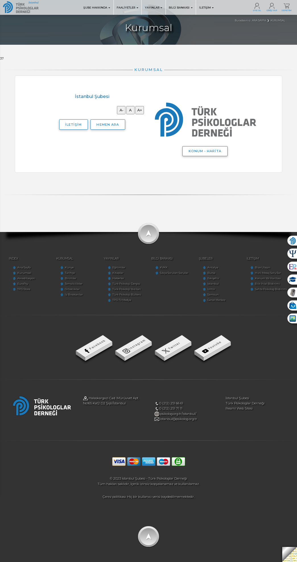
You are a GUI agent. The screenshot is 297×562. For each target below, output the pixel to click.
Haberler (118, 278)
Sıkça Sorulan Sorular (174, 272)
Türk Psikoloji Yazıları (126, 289)
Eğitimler (118, 267)
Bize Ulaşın (262, 267)
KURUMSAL (64, 258)
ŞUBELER (206, 258)
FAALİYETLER (127, 7)
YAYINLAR (153, 7)
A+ (139, 110)
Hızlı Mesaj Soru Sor (268, 272)
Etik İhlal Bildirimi (267, 283)
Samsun (213, 294)
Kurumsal (24, 272)
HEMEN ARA (107, 125)
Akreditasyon (26, 278)
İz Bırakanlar (74, 294)
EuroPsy (22, 283)
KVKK (164, 267)
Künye (69, 267)
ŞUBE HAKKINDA (96, 7)
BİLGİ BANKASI (181, 7)
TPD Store (23, 289)
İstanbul (213, 283)
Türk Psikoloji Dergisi (126, 283)
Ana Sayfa (24, 267)
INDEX (13, 258)
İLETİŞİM (206, 7)
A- (121, 110)
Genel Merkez (216, 300)
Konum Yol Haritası (268, 278)
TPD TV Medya (121, 300)
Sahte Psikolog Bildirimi (271, 289)
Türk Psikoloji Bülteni (126, 294)
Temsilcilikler (73, 283)
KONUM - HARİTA (205, 151)
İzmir (211, 289)
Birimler (70, 278)
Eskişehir (213, 278)
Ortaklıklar (72, 289)
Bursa (211, 272)
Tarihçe (70, 272)
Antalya (212, 267)
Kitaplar (117, 272)
